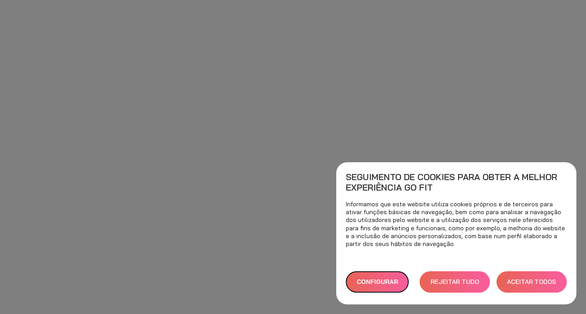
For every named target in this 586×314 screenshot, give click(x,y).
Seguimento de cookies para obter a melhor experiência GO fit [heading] (451, 182)
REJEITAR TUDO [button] (455, 282)
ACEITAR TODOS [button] (531, 282)
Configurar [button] (377, 282)
